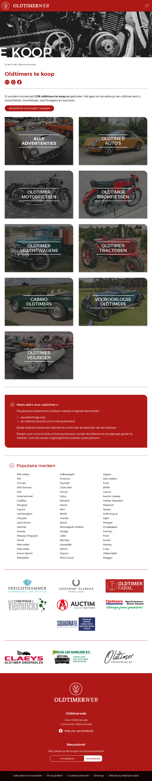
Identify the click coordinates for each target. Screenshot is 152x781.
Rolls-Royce (110, 513)
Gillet (63, 535)
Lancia (107, 491)
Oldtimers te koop (27, 64)
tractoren (68, 100)
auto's (136, 96)
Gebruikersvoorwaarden (27, 775)
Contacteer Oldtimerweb (76, 724)
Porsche (65, 478)
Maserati (108, 504)
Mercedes (23, 474)
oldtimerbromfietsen (113, 194)
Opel (106, 518)
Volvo (63, 496)
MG (19, 478)
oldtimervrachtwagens (39, 248)
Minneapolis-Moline (71, 526)
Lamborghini (24, 513)
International (25, 496)
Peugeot (22, 504)
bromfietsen (31, 100)
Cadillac (22, 500)
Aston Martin (25, 553)
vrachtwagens (49, 100)
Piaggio (107, 557)
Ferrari (64, 491)
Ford (106, 483)
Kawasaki (66, 544)
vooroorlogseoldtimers (113, 302)
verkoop (109, 96)
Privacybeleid (54, 775)
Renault (65, 500)
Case (106, 548)
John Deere (110, 478)
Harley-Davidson (113, 500)
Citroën (21, 483)
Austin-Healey (111, 496)
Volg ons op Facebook (78, 730)
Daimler (22, 526)
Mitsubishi (23, 557)
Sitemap (99, 775)
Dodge (64, 531)
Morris (63, 548)
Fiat (19, 491)
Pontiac (107, 531)
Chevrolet (66, 487)
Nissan (107, 509)
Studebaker (110, 526)
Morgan (108, 522)
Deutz (63, 504)
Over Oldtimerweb (76, 719)
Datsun (64, 553)
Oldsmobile (110, 553)
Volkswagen (67, 474)
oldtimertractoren (113, 248)
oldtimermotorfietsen (39, 194)
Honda (64, 518)
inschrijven (93, 758)
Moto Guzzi (67, 557)
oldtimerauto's (113, 141)
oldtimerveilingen (39, 355)
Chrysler (22, 518)
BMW (106, 487)
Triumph (65, 483)
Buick (63, 522)
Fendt (20, 540)
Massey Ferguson (27, 535)
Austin (107, 540)
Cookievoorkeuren (78, 775)
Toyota (21, 509)
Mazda (107, 544)
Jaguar (107, 474)
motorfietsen (13, 100)
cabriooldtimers (39, 302)
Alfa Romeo (24, 487)
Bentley (64, 540)
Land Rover (24, 522)
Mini (62, 509)
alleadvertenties (39, 141)
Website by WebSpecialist (124, 775)
